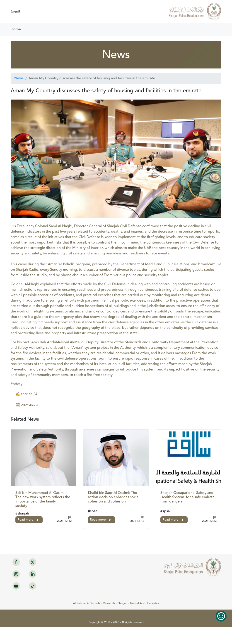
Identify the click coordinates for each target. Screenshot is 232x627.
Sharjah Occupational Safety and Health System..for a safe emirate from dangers (187, 497)
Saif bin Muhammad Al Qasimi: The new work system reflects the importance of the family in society (42, 499)
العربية (15, 11)
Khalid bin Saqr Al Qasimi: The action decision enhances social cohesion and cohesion (113, 497)
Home (16, 29)
